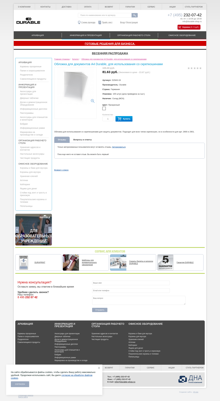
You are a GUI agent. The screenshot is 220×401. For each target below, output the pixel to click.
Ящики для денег (28, 188)
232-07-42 (185, 15)
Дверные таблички (29, 98)
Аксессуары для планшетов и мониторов (67, 351)
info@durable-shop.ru (192, 21)
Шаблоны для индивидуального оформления (89, 262)
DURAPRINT (40, 262)
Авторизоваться (118, 147)
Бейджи (24, 124)
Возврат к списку (61, 170)
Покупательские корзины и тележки (143, 354)
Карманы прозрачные (30, 66)
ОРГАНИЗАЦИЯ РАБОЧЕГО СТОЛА (133, 35)
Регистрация (132, 22)
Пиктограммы (26, 113)
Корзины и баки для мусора (33, 168)
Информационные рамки (32, 128)
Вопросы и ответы (82, 139)
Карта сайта (23, 397)
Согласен (20, 384)
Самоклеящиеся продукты (33, 79)
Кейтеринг (25, 184)
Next (50, 230)
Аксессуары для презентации (28, 92)
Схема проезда (88, 22)
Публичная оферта (25, 395)
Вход (122, 22)
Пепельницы (26, 206)
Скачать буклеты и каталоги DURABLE (141, 262)
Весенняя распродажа (110, 53)
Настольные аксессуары (32, 154)
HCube (195, 392)
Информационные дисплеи (33, 109)
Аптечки (24, 180)
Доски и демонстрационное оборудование (33, 103)
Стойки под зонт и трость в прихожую (144, 351)
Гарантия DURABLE (185, 262)
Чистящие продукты (30, 158)
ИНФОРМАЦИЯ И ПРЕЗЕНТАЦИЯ (86, 35)
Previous (17, 230)
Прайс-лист (107, 22)
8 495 (27, 297)
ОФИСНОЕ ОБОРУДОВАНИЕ (182, 35)
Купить (123, 119)
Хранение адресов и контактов (105, 334)
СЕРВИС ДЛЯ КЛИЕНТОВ (110, 251)
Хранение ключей (29, 176)
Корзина (186, 27)
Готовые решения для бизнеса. (110, 43)
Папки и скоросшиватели (32, 70)
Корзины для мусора (30, 172)
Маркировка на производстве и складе (31, 133)
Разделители (26, 75)
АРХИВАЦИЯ (37, 35)
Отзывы (62, 139)
